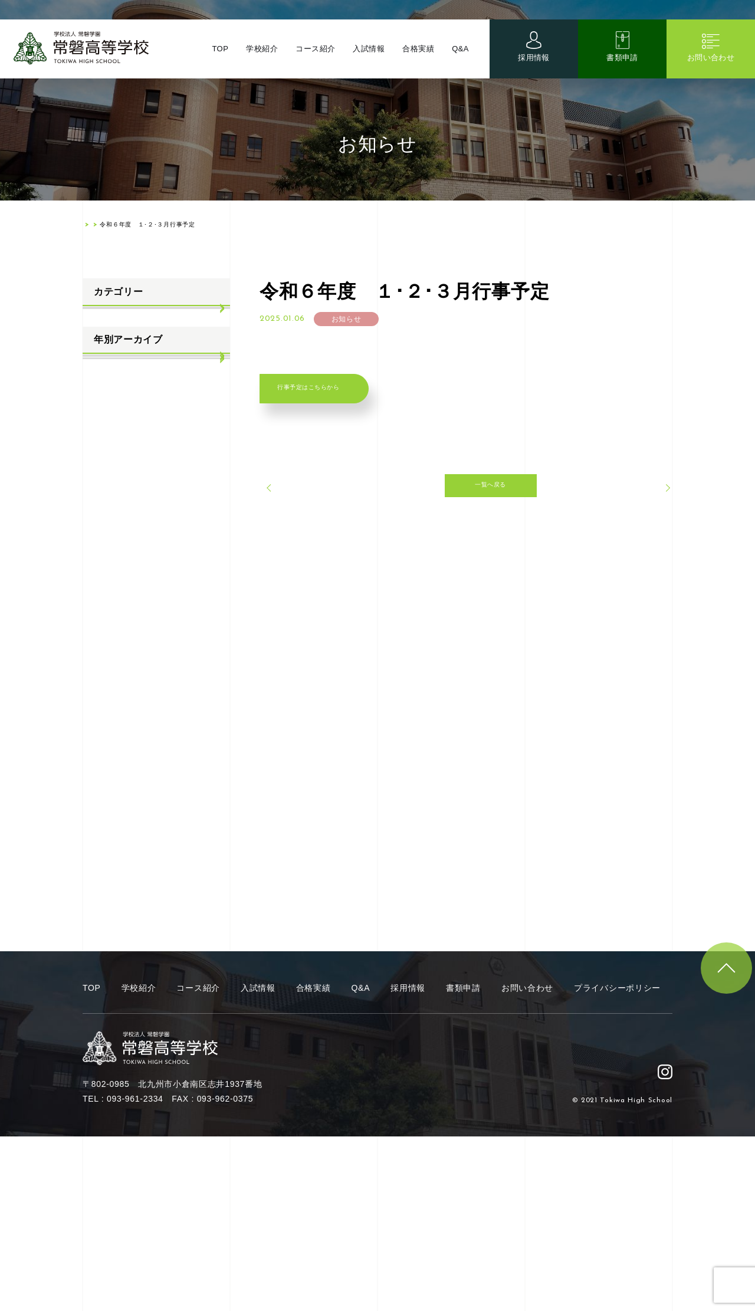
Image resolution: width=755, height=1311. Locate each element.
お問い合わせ (711, 67)
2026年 (107, 482)
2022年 (107, 598)
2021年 (107, 627)
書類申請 (622, 67)
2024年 (107, 540)
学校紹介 (260, 58)
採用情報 (534, 67)
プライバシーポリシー (617, 1162)
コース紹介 (313, 58)
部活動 (106, 407)
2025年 (107, 510)
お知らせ (110, 320)
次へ (646, 507)
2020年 (107, 656)
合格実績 (418, 58)
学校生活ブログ (123, 378)
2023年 (107, 569)
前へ (285, 507)
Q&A (460, 58)
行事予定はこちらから (334, 396)
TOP (217, 58)
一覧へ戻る (466, 507)
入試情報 (368, 58)
